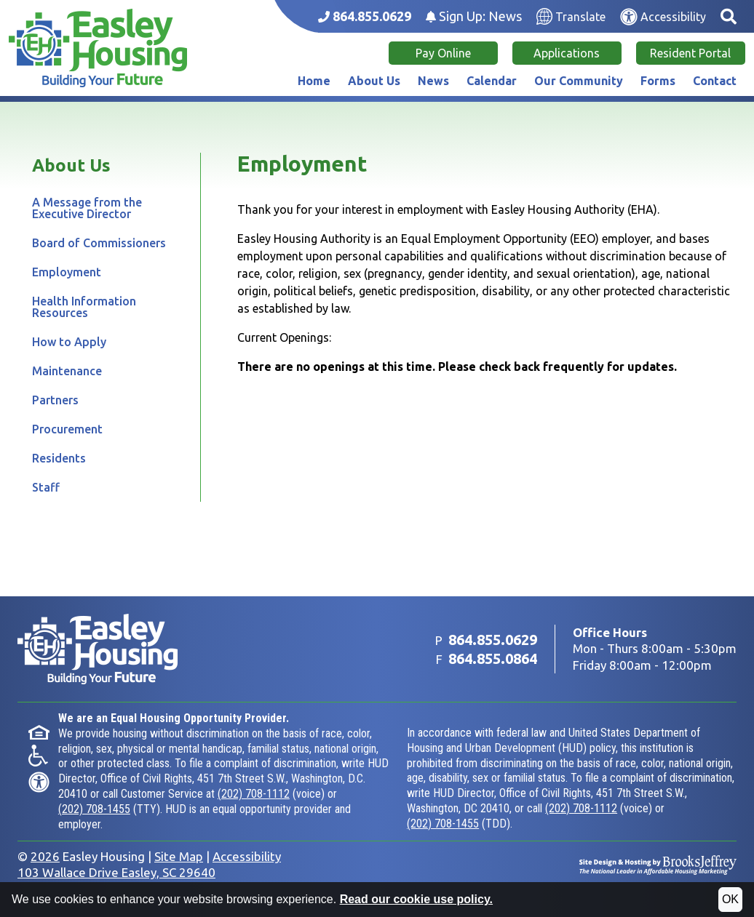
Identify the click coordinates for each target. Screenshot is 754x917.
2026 (45, 856)
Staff (46, 487)
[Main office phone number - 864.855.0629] (364, 16)
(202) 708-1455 (94, 809)
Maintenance (67, 370)
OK (730, 899)
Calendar (492, 80)
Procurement (67, 429)
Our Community (578, 80)
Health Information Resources (84, 307)
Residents (59, 458)
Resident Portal (690, 53)
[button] (729, 16)
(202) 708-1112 (254, 794)
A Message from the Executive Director (87, 208)
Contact (715, 80)
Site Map (178, 856)
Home (314, 80)
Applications (566, 53)
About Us (374, 80)
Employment (66, 272)
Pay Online (443, 53)
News (433, 80)
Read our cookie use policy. (416, 899)
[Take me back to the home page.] (98, 48)
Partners (55, 400)
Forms (657, 80)
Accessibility (247, 856)
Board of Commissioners (99, 242)
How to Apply (69, 341)
